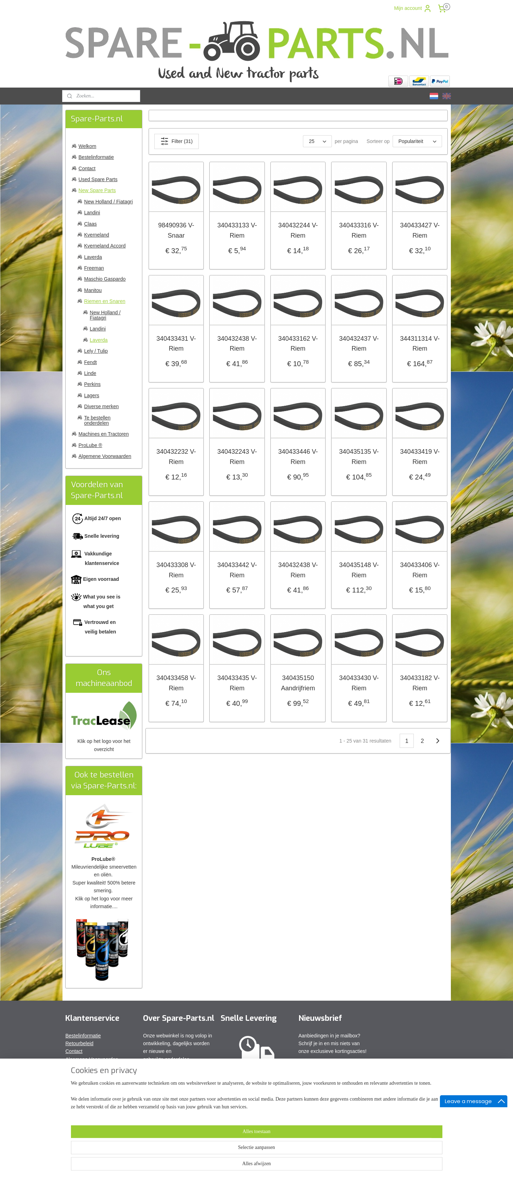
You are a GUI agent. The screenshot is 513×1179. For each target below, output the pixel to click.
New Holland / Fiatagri (108, 201)
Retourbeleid (79, 1043)
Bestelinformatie (96, 157)
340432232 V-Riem (176, 456)
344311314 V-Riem (420, 343)
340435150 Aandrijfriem (298, 683)
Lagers (91, 395)
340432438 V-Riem (237, 343)
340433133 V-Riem (237, 230)
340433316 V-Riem (359, 230)
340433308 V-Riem (176, 570)
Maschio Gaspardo (105, 279)
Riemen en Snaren (104, 301)
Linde (90, 373)
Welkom (87, 146)
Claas (90, 224)
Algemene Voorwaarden (104, 456)
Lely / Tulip (96, 351)
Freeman (94, 268)
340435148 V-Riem (359, 570)
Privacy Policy (80, 1075)
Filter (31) (176, 141)
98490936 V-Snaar (176, 230)
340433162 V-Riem (298, 343)
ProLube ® (90, 445)
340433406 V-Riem (420, 570)
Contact (86, 168)
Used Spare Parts (98, 179)
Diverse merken (101, 406)
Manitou (93, 290)
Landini (92, 212)
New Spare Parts (97, 190)
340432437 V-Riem (359, 343)
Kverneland (96, 235)
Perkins (92, 384)
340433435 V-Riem (237, 683)
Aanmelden (316, 1067)
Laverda (93, 257)
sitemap (235, 1166)
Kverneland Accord (105, 246)
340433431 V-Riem (176, 343)
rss (248, 1166)
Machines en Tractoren (103, 434)
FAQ (70, 1067)
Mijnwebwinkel (325, 1166)
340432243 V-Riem (237, 456)
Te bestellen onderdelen (97, 420)
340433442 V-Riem (237, 570)
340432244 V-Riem (298, 230)
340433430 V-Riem (359, 683)
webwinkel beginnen (270, 1166)
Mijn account (413, 8)
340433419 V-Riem (420, 456)
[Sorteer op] (417, 141)
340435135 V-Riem (359, 456)
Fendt (90, 362)
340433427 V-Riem (420, 230)
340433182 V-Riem (420, 683)
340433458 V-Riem (176, 683)
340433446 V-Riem (298, 456)
